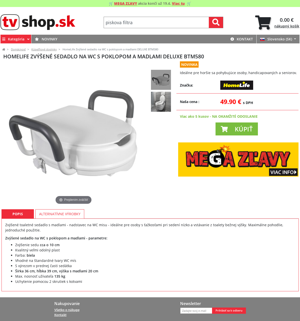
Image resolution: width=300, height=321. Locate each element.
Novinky (46, 39)
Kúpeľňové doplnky (44, 49)
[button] (237, 128)
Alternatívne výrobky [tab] (59, 214)
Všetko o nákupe (66, 310)
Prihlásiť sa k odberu (229, 310)
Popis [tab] (17, 214)
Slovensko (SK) (276, 39)
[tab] (277, 22)
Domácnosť (18, 49)
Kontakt (241, 39)
